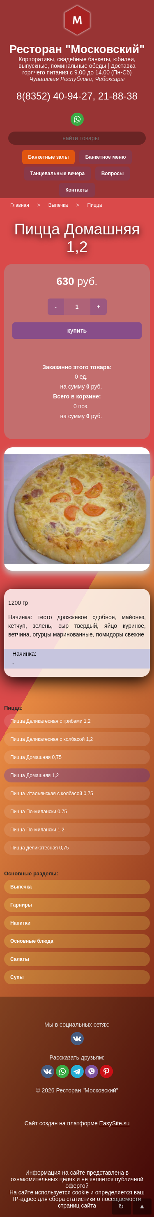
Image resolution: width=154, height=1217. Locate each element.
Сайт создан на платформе (76, 1123)
